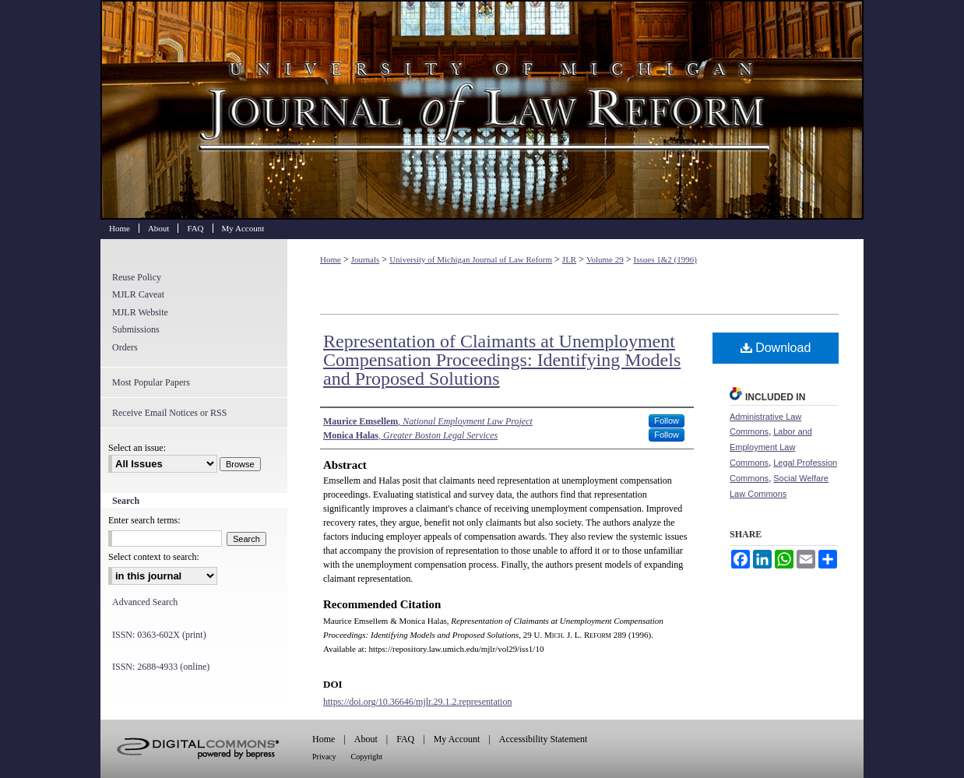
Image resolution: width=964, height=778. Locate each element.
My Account (457, 739)
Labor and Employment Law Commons (771, 447)
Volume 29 (605, 259)
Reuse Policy (136, 277)
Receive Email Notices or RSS (169, 412)
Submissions (136, 329)
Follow (666, 420)
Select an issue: (137, 447)
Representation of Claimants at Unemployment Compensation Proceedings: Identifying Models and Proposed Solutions (502, 360)
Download (776, 347)
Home (330, 259)
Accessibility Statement (543, 739)
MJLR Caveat (138, 294)
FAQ (405, 739)
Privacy (324, 756)
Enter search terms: (144, 520)
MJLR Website (140, 312)
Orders (125, 347)
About (366, 739)
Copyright (367, 756)
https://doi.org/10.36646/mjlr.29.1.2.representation (417, 701)
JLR (569, 259)
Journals (365, 259)
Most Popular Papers (151, 382)
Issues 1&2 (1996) (665, 259)
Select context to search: (153, 556)
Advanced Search (145, 602)
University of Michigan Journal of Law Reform (482, 110)
